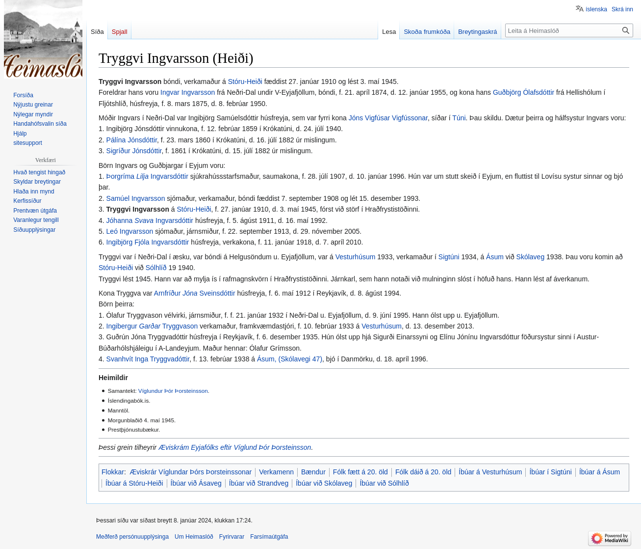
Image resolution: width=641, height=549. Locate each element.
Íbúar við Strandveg (258, 483)
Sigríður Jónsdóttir (134, 151)
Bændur (313, 472)
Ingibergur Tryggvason (152, 326)
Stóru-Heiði (245, 81)
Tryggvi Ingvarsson (137, 209)
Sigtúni (449, 257)
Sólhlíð (156, 268)
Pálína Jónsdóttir (131, 140)
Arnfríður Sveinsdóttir (194, 293)
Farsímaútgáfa (269, 536)
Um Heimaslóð (194, 536)
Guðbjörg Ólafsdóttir (523, 92)
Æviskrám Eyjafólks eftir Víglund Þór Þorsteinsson (234, 447)
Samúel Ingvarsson (135, 198)
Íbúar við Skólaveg (324, 483)
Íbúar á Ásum (599, 472)
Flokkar (113, 472)
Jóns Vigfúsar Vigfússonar (388, 118)
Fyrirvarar (231, 536)
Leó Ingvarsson (130, 231)
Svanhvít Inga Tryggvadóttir (148, 359)
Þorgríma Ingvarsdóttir (147, 176)
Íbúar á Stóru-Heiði (134, 483)
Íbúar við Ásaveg (196, 483)
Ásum (495, 257)
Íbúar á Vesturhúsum (490, 472)
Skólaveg (530, 257)
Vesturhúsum (355, 257)
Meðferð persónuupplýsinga (132, 536)
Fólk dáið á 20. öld (423, 472)
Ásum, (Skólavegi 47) (289, 359)
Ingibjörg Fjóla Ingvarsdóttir (147, 242)
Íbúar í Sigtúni (550, 472)
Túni (458, 118)
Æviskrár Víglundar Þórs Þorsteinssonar (190, 472)
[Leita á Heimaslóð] (569, 30)
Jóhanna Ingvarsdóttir (149, 220)
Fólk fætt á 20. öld (360, 472)
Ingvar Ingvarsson (187, 92)
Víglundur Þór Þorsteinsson (173, 390)
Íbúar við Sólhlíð (384, 483)
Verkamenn (276, 472)
